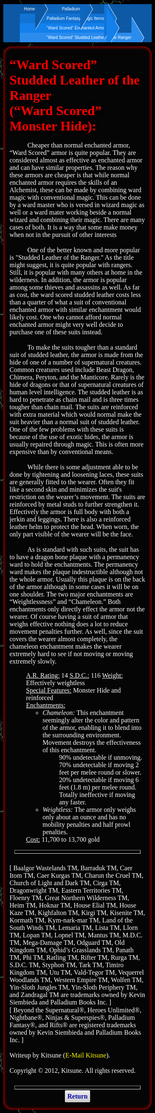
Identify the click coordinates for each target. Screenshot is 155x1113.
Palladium (71, 9)
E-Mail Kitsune (85, 1055)
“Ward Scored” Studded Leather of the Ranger (89, 37)
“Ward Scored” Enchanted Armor (77, 28)
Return (77, 1096)
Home (29, 9)
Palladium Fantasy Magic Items (75, 18)
